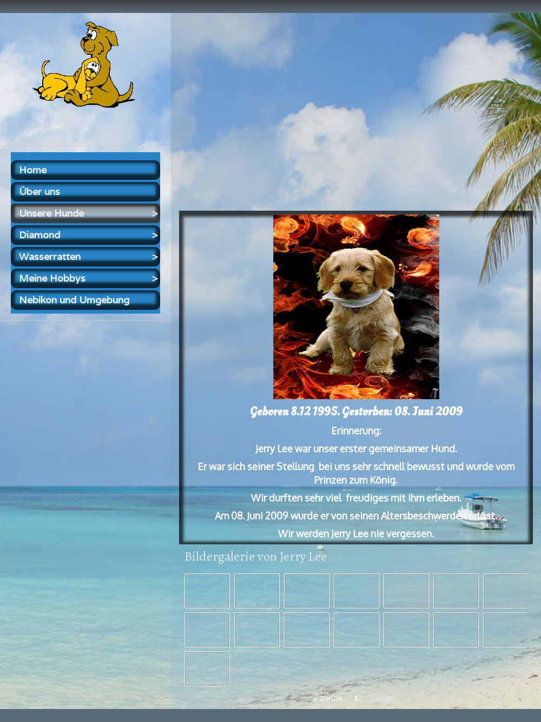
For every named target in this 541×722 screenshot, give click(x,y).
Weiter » (385, 698)
